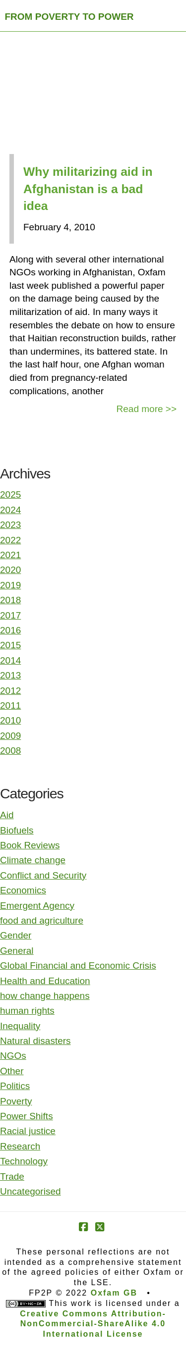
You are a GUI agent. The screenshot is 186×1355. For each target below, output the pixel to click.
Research (20, 1146)
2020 (10, 570)
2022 (10, 540)
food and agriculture (41, 920)
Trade (12, 1176)
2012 (10, 690)
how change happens (45, 995)
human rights (27, 1010)
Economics (23, 890)
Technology (24, 1161)
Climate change (32, 860)
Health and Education (45, 981)
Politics (15, 1086)
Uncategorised (30, 1191)
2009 (10, 735)
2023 (10, 525)
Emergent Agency (37, 905)
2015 (10, 645)
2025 (10, 494)
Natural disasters (35, 1041)
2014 (10, 660)
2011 (10, 705)
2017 (10, 615)
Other (12, 1071)
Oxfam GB (114, 1293)
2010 (10, 720)
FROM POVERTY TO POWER (69, 16)
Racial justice (28, 1131)
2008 (10, 750)
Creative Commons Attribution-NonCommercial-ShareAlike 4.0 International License (93, 1324)
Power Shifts (26, 1116)
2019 (10, 585)
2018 (10, 600)
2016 (10, 630)
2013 (10, 675)
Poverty (16, 1101)
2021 (10, 555)
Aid (6, 815)
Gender (15, 935)
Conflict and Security (43, 875)
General (17, 950)
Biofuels (17, 830)
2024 (10, 510)
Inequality (20, 1026)
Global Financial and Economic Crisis (78, 965)
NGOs (13, 1055)
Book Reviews (30, 845)
